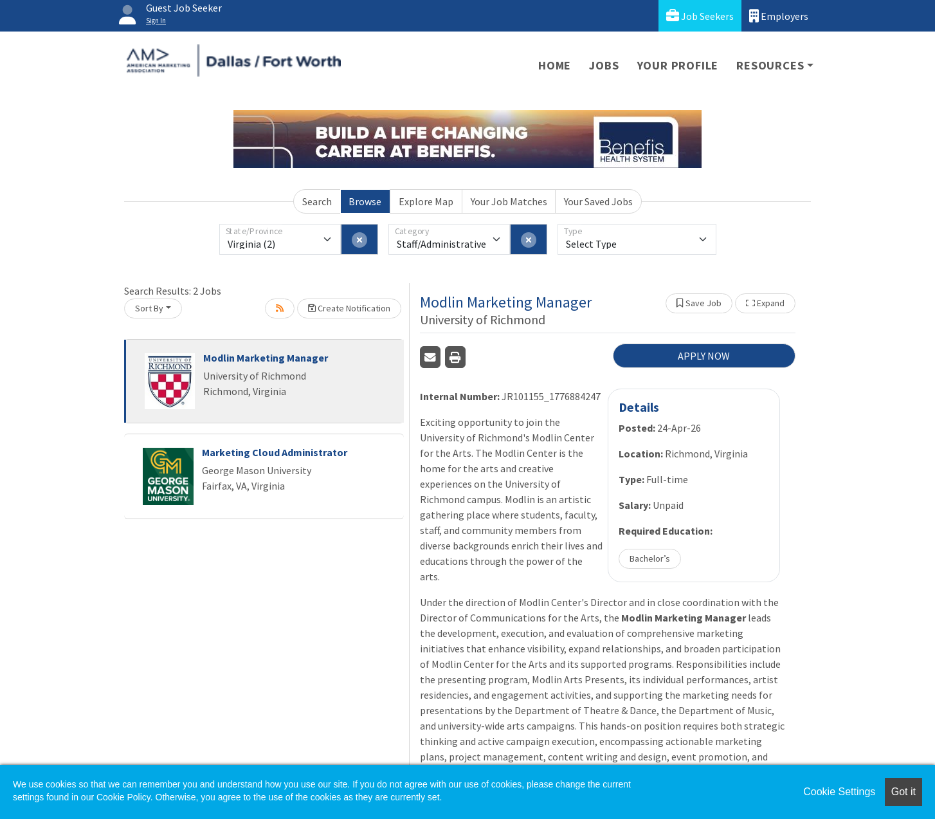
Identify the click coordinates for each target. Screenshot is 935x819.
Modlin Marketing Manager (265, 357)
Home (554, 65)
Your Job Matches (509, 201)
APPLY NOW (704, 355)
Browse (365, 201)
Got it (903, 791)
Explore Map (426, 201)
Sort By (149, 308)
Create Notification (349, 308)
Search (317, 201)
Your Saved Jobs (598, 201)
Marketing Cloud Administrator (274, 452)
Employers (778, 16)
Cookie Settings (839, 791)
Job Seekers (700, 16)
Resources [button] (770, 65)
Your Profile (678, 65)
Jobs (604, 65)
